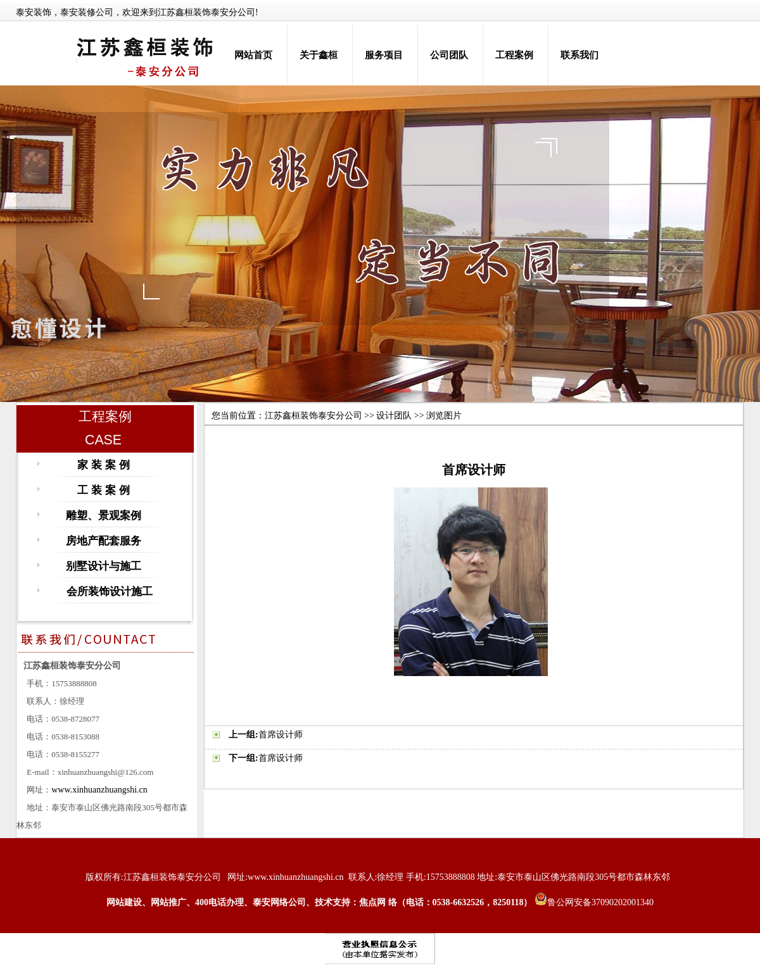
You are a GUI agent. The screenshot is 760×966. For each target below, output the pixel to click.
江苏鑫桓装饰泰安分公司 (313, 415)
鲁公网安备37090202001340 (594, 902)
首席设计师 (280, 734)
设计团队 (394, 415)
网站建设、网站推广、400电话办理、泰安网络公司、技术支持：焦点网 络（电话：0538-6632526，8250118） (319, 902)
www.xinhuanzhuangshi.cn (99, 789)
